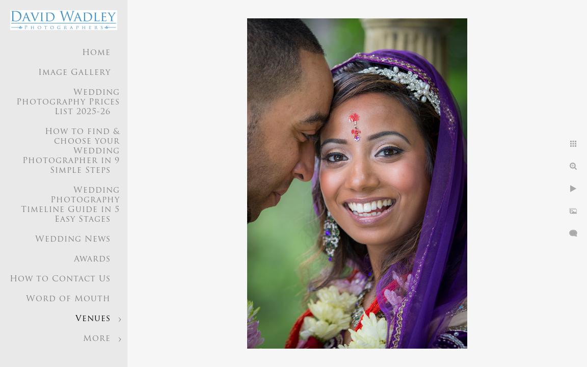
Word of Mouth (68, 299)
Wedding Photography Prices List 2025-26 (68, 102)
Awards (92, 259)
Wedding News (73, 239)
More (97, 339)
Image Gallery (74, 73)
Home (96, 53)
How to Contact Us (60, 279)
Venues (93, 319)
